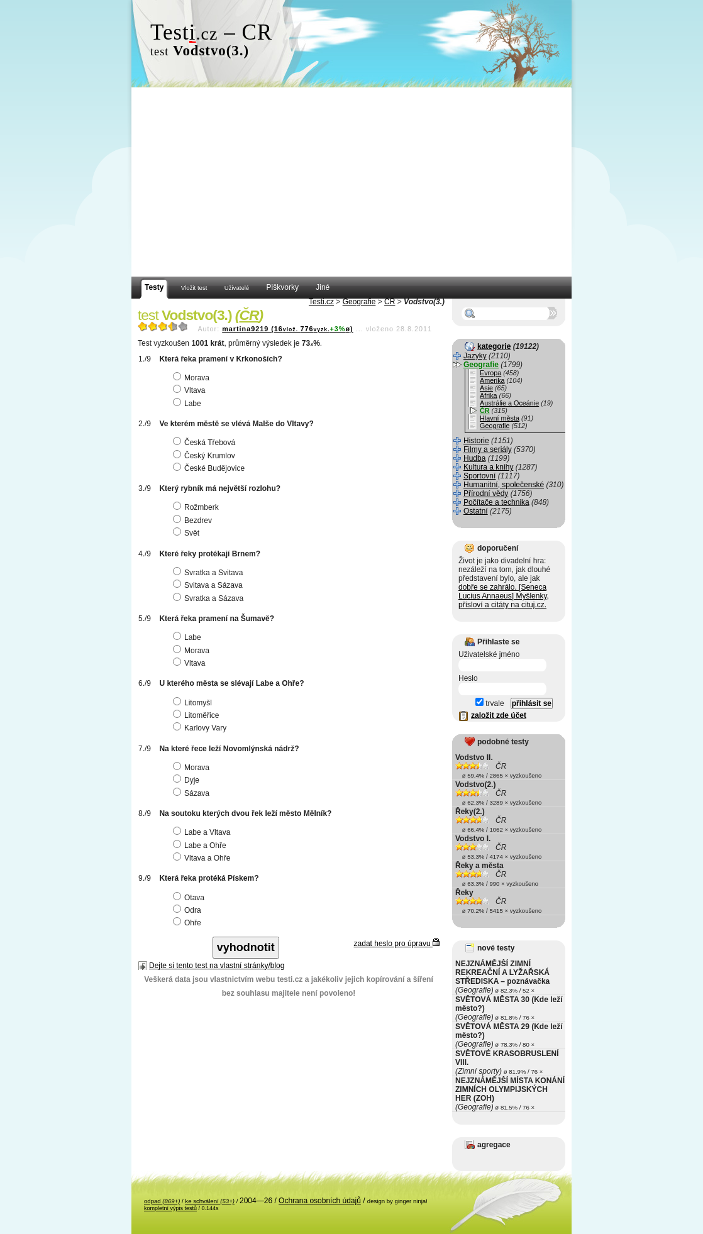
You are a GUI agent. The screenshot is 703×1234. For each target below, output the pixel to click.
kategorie (494, 346)
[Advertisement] (351, 182)
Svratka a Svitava (209, 572)
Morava (192, 377)
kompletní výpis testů (170, 1208)
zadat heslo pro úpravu (397, 943)
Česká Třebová (205, 442)
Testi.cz (321, 301)
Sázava (192, 793)
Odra (188, 910)
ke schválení (210, 1201)
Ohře (188, 922)
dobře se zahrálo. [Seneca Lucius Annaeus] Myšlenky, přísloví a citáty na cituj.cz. (503, 596)
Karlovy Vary (201, 728)
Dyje (187, 780)
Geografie (359, 301)
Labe (188, 403)
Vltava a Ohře (203, 858)
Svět (187, 533)
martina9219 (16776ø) (287, 329)
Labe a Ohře (201, 845)
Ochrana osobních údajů (320, 1200)
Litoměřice (197, 715)
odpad (162, 1201)
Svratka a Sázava (209, 598)
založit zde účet (498, 715)
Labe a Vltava (203, 832)
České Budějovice (210, 468)
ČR (389, 301)
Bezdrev (194, 520)
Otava (190, 897)
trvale (489, 703)
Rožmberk (197, 507)
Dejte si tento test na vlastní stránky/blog (216, 965)
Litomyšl (194, 702)
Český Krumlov (205, 455)
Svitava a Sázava (209, 585)
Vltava (190, 390)
